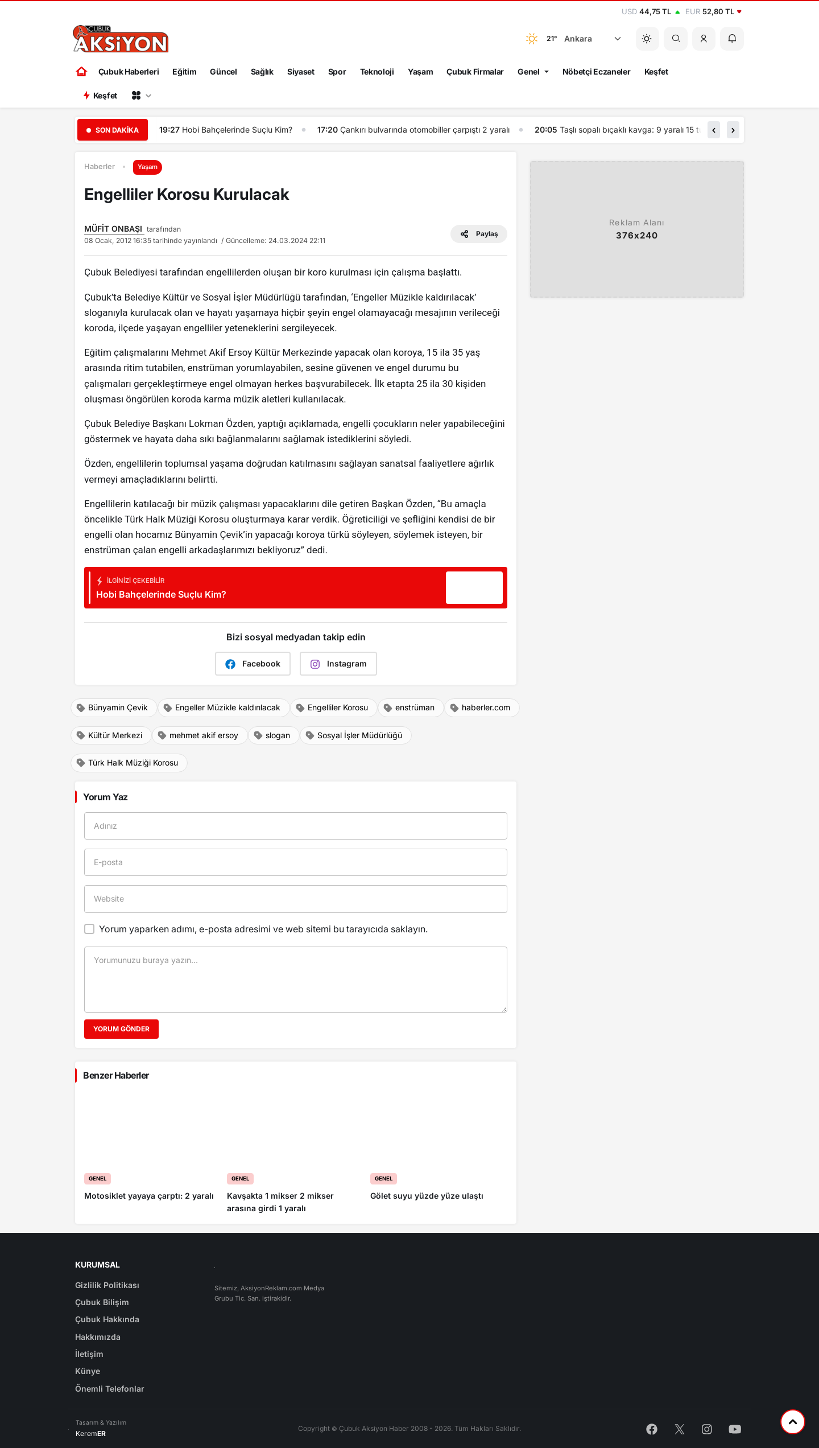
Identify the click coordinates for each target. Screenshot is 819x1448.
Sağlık (262, 71)
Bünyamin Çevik (112, 707)
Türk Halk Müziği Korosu (127, 763)
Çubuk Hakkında (107, 1319)
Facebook (252, 664)
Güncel (223, 71)
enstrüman (409, 707)
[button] (704, 39)
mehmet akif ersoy (197, 735)
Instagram (338, 664)
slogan (271, 735)
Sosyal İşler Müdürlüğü (353, 735)
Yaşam (420, 71)
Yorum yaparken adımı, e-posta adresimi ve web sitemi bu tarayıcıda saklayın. (263, 929)
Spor (337, 71)
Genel (529, 71)
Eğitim (184, 71)
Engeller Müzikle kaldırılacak (221, 707)
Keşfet (656, 71)
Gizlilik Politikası (107, 1285)
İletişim (89, 1354)
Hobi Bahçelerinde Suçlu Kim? (238, 129)
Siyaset (301, 71)
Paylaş (479, 234)
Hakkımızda (98, 1337)
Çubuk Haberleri (128, 71)
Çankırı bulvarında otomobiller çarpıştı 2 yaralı (425, 129)
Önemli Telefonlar (109, 1388)
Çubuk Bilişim (102, 1302)
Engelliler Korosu (331, 707)
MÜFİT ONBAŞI (114, 228)
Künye (87, 1371)
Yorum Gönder (121, 1029)
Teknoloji (377, 71)
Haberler (99, 166)
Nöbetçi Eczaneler (596, 71)
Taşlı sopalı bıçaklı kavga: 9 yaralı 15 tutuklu (641, 129)
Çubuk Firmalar (475, 71)
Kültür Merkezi (109, 735)
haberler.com (479, 707)
